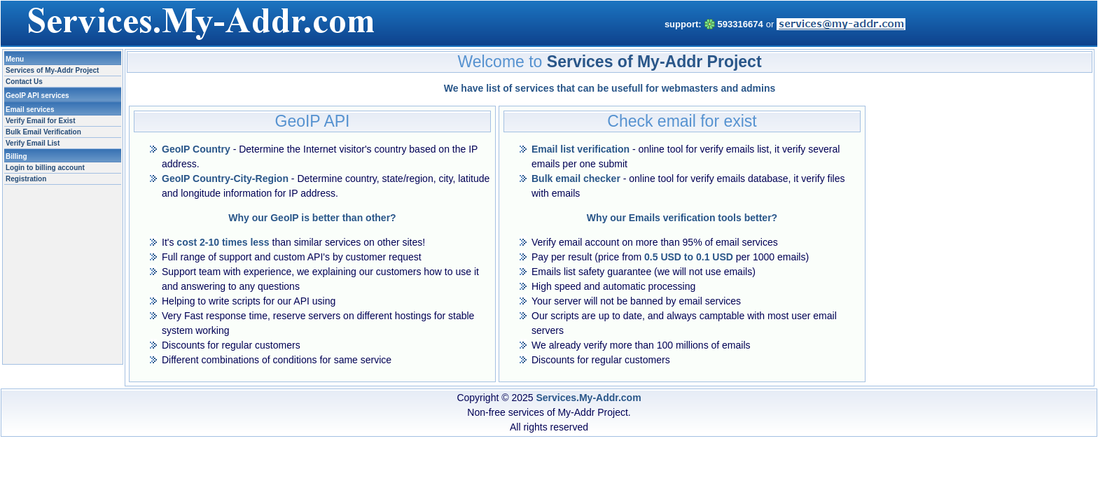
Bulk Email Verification (43, 132)
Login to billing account (45, 168)
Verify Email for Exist (41, 121)
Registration (26, 179)
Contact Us (24, 81)
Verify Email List (33, 143)
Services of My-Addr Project (52, 70)
